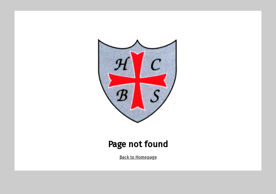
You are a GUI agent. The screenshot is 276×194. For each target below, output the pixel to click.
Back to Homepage (138, 157)
